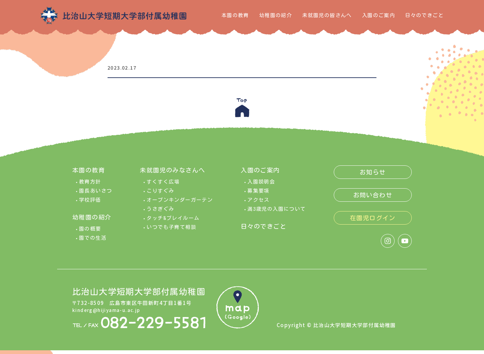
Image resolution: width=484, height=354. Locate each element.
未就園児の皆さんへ (327, 15)
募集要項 (258, 194)
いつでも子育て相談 (171, 230)
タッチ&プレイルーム (173, 221)
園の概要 (90, 232)
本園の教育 (235, 15)
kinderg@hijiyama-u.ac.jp (109, 313)
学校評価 (90, 203)
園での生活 (93, 241)
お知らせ (373, 176)
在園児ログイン (373, 222)
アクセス (258, 203)
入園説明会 (261, 185)
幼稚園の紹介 (275, 15)
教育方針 (90, 185)
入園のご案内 (378, 15)
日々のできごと (424, 15)
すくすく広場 (163, 185)
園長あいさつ (95, 194)
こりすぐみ (160, 194)
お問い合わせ (372, 199)
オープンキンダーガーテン (180, 203)
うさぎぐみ (160, 212)
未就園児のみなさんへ (172, 174)
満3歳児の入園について (276, 212)
